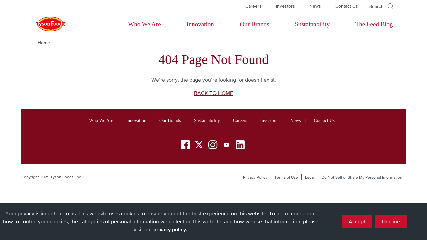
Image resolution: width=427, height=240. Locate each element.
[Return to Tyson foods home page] (44, 24)
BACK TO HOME (213, 93)
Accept (357, 221)
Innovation (200, 24)
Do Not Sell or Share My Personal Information (362, 177)
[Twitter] (199, 145)
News (315, 6)
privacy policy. (170, 229)
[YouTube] (226, 146)
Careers (253, 6)
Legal (310, 177)
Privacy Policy (255, 177)
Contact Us (346, 6)
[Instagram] (212, 146)
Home (44, 42)
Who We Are (144, 24)
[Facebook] (185, 146)
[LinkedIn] (240, 146)
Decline (391, 221)
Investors (285, 6)
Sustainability (312, 24)
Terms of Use (286, 177)
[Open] (381, 6)
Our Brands (254, 24)
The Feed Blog (374, 24)
